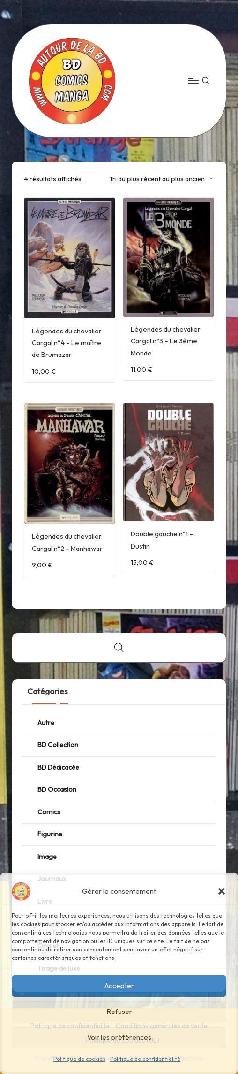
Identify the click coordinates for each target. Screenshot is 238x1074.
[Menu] (193, 81)
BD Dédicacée (58, 767)
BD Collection (57, 745)
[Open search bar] (119, 647)
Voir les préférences (119, 1037)
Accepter (119, 985)
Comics (48, 812)
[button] (221, 891)
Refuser (119, 1011)
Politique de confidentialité (145, 1058)
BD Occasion (56, 789)
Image (47, 856)
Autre (45, 723)
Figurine (49, 834)
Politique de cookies (79, 1058)
